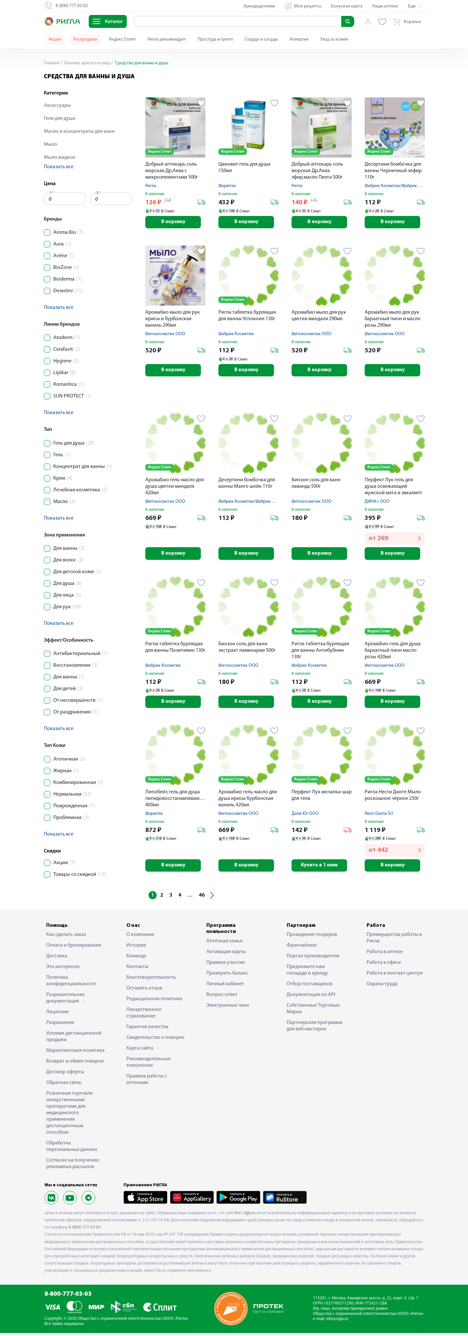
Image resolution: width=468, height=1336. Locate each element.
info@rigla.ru (337, 1322)
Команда (136, 959)
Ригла (150, 185)
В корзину (175, 222)
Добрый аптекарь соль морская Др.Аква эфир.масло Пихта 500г (317, 171)
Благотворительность (151, 980)
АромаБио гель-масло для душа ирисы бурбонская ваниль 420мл (247, 801)
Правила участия (225, 965)
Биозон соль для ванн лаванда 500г (316, 484)
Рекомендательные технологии (148, 1065)
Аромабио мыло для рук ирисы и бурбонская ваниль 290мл (172, 319)
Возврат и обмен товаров (75, 1064)
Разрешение (60, 1025)
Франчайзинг (302, 948)
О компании (140, 937)
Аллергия (299, 39)
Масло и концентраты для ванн (79, 131)
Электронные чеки (227, 1008)
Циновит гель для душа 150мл (244, 167)
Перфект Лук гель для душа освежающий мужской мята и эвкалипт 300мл (393, 488)
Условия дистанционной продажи (73, 1039)
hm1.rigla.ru (244, 1216)
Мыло (50, 144)
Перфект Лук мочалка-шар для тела (322, 797)
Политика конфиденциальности (71, 983)
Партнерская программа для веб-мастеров (315, 1029)
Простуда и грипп (215, 39)
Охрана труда (382, 986)
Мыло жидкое (59, 157)
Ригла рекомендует (167, 39)
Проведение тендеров (312, 937)
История (136, 948)
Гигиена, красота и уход (88, 63)
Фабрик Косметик (236, 334)
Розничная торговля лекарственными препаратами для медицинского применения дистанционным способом (69, 1116)
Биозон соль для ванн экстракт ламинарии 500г (247, 649)
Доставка (56, 959)
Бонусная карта (346, 6)
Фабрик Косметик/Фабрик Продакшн (402, 185)
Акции (54, 39)
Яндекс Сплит (122, 39)
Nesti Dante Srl (379, 815)
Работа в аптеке (385, 954)
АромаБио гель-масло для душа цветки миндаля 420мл (174, 488)
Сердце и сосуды (261, 39)
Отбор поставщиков (309, 986)
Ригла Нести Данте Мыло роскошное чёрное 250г (393, 797)
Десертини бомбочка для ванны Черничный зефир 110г (393, 171)
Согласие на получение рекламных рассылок (72, 1166)
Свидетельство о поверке (155, 1040)
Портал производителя (313, 959)
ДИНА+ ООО (377, 502)
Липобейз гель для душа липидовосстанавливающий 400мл (175, 801)
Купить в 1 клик (321, 868)
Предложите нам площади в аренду (307, 973)
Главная (51, 63)
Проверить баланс (227, 975)
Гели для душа (59, 118)
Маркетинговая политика (75, 1053)
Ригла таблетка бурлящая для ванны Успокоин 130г (247, 316)
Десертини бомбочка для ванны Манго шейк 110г (246, 484)
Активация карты (226, 954)
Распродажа (85, 39)
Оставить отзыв (144, 991)
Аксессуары (57, 105)
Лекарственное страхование (144, 1016)
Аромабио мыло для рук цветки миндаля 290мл (319, 316)
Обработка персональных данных (71, 1149)
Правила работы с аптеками (146, 1082)
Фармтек (227, 185)
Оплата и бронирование (73, 948)
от (51, 192)
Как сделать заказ (66, 937)
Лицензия (57, 1014)
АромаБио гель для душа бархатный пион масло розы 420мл (393, 652)
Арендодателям (259, 6)
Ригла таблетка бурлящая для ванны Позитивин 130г (175, 649)
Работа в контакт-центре (395, 976)
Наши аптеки (385, 6)
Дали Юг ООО (305, 815)
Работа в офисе (384, 965)
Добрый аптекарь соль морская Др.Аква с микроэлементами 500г (171, 171)
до (98, 192)
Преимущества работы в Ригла (394, 941)
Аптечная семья (224, 943)
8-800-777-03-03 (68, 1297)
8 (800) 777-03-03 (85, 1230)
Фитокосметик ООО (165, 334)
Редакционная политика (154, 1001)
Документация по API (311, 997)
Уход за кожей (334, 39)
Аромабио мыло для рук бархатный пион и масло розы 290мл (393, 319)
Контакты (137, 969)
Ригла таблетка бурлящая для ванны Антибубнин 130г (320, 652)
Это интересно (63, 969)
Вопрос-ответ (222, 997)
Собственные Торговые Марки (313, 1011)
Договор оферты (65, 1075)
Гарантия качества (147, 1029)
